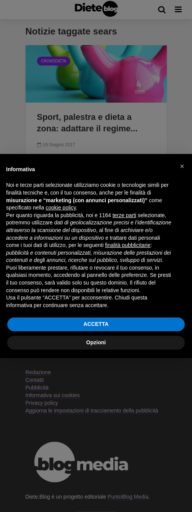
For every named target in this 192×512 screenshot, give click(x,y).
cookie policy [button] (61, 207)
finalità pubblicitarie (127, 245)
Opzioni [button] (96, 342)
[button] (182, 166)
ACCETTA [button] (96, 324)
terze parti (124, 215)
